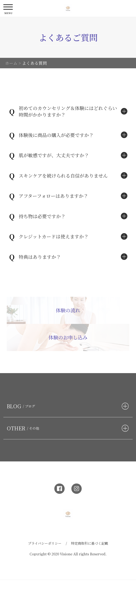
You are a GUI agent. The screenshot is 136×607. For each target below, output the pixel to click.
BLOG (22, 406)
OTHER (24, 428)
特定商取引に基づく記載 (89, 543)
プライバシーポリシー (44, 543)
